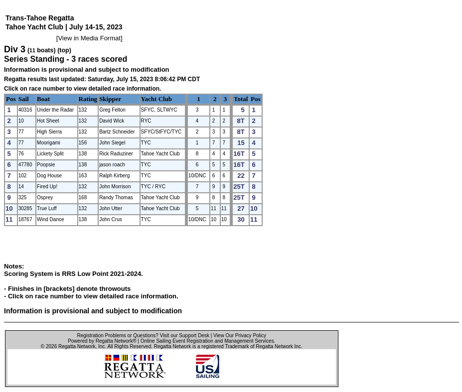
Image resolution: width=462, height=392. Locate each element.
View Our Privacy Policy (239, 335)
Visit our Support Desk (184, 335)
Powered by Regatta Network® (102, 341)
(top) (64, 50)
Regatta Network (76, 346)
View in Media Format (89, 38)
